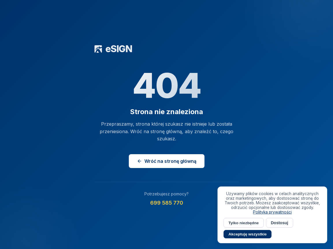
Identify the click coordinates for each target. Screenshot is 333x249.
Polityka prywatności (272, 212)
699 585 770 (166, 203)
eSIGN (113, 48)
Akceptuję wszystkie (247, 234)
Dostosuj (279, 222)
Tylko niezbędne (243, 223)
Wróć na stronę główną (166, 161)
